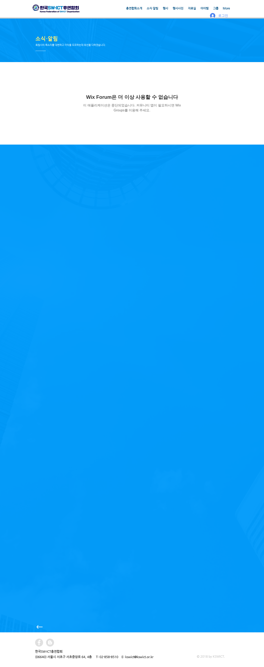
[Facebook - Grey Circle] (39, 643)
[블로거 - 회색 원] (50, 643)
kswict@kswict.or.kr (139, 657)
